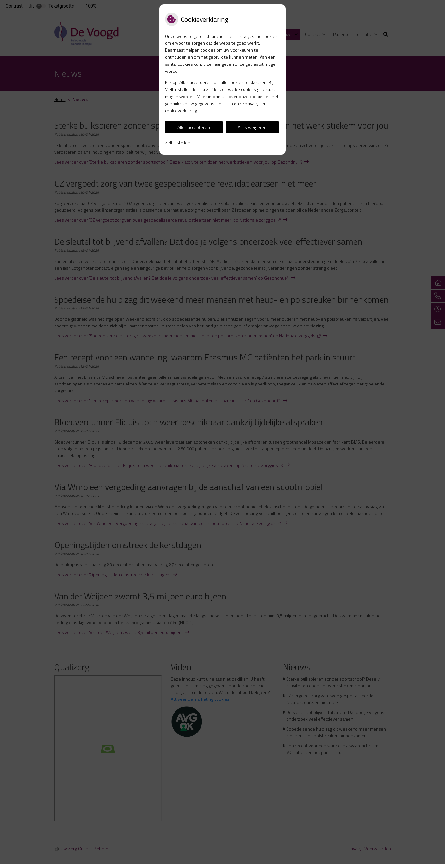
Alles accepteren (193, 127)
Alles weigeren (252, 127)
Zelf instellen (177, 142)
